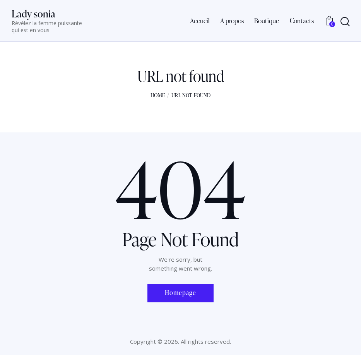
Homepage (180, 292)
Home (158, 95)
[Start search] (345, 22)
